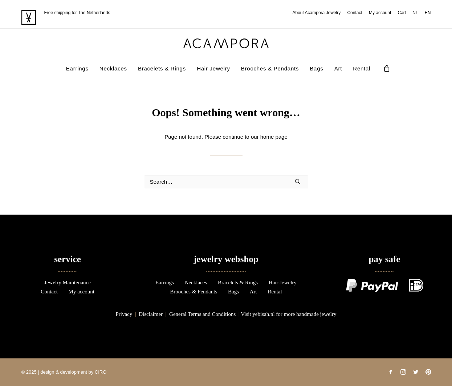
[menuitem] (318, 13)
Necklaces (113, 68)
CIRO (101, 372)
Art (338, 68)
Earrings (77, 68)
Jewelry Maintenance (67, 282)
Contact (354, 12)
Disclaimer (151, 314)
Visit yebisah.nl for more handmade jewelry (288, 314)
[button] (297, 181)
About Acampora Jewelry (317, 12)
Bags (316, 68)
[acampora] (226, 43)
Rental (361, 68)
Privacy (123, 314)
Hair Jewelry (213, 68)
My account (380, 12)
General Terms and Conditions (202, 314)
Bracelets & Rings (162, 68)
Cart (402, 12)
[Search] (226, 181)
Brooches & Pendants (270, 68)
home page (274, 137)
